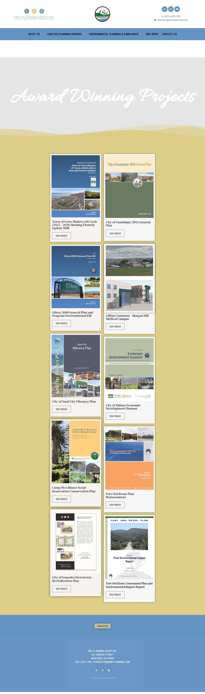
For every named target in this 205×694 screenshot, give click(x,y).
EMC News (152, 34)
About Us (35, 34)
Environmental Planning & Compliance (115, 34)
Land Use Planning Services (65, 34)
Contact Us (169, 34)
